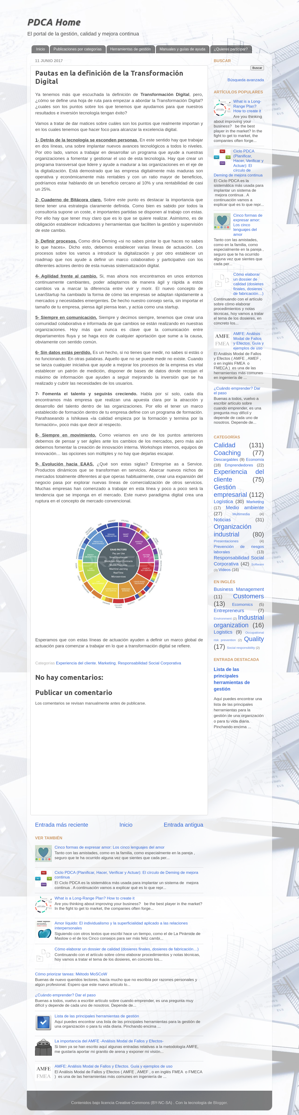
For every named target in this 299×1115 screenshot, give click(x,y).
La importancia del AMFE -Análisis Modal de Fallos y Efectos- (109, 1041)
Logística (223, 501)
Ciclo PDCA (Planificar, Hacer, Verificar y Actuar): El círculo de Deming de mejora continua (238, 163)
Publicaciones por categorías (77, 49)
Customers (248, 596)
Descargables (226, 459)
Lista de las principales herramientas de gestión (97, 1016)
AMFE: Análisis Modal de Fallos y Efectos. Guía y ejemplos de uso (114, 1066)
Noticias (222, 519)
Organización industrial (232, 530)
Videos (225, 570)
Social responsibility (241, 647)
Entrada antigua (183, 825)
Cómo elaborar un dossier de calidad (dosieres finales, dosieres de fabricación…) (127, 949)
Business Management (239, 589)
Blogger (220, 1103)
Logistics (223, 632)
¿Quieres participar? (231, 49)
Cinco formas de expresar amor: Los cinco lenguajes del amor (109, 847)
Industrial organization (239, 621)
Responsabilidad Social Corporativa (149, 663)
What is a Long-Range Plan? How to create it (95, 898)
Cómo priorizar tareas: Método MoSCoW (71, 974)
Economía (255, 459)
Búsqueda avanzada (245, 80)
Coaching (227, 452)
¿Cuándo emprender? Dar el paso (65, 995)
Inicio (40, 49)
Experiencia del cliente (76, 663)
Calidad (224, 445)
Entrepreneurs (229, 610)
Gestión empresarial (230, 490)
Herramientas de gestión (130, 49)
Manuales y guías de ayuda (182, 49)
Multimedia (241, 514)
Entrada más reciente (61, 825)
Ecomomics (242, 604)
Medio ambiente (245, 507)
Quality (254, 638)
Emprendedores (239, 465)
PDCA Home (53, 22)
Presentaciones (226, 541)
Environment (223, 618)
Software (257, 564)
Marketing (107, 663)
